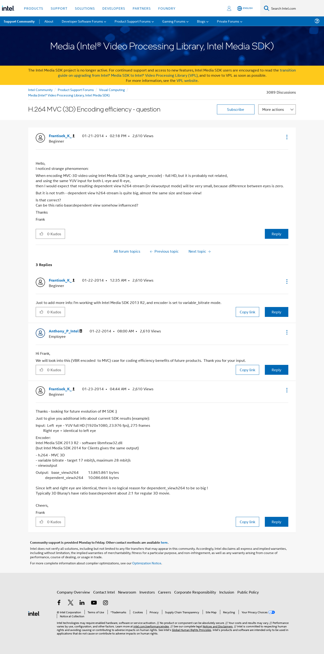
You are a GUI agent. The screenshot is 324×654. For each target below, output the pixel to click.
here (164, 542)
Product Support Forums (76, 89)
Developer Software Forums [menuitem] (82, 21)
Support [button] (59, 8)
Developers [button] (113, 8)
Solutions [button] (85, 8)
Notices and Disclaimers (218, 626)
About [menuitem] (48, 21)
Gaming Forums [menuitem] (173, 21)
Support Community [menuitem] (19, 21)
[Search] (266, 8)
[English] (245, 8)
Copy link (247, 312)
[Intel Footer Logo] (34, 613)
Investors (147, 592)
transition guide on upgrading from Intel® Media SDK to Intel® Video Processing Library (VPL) (177, 72)
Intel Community (40, 89)
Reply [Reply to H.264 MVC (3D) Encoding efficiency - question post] (276, 233)
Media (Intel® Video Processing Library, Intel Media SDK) (69, 94)
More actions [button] (273, 109)
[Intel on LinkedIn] (82, 603)
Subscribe (235, 109)
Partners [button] (142, 8)
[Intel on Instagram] (105, 603)
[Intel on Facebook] (59, 603)
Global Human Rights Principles (191, 629)
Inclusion (226, 592)
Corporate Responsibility (195, 592)
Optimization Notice (146, 562)
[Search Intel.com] (296, 8)
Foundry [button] (167, 8)
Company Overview (73, 592)
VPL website (187, 80)
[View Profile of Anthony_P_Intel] (65, 331)
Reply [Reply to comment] (276, 312)
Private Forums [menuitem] (228, 21)
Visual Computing (112, 89)
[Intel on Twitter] (71, 603)
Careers (164, 592)
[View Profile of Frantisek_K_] (62, 136)
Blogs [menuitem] (201, 21)
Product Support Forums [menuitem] (133, 21)
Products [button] (33, 8)
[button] (286, 136)
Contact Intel (104, 592)
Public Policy (248, 592)
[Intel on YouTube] (94, 603)
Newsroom (127, 592)
